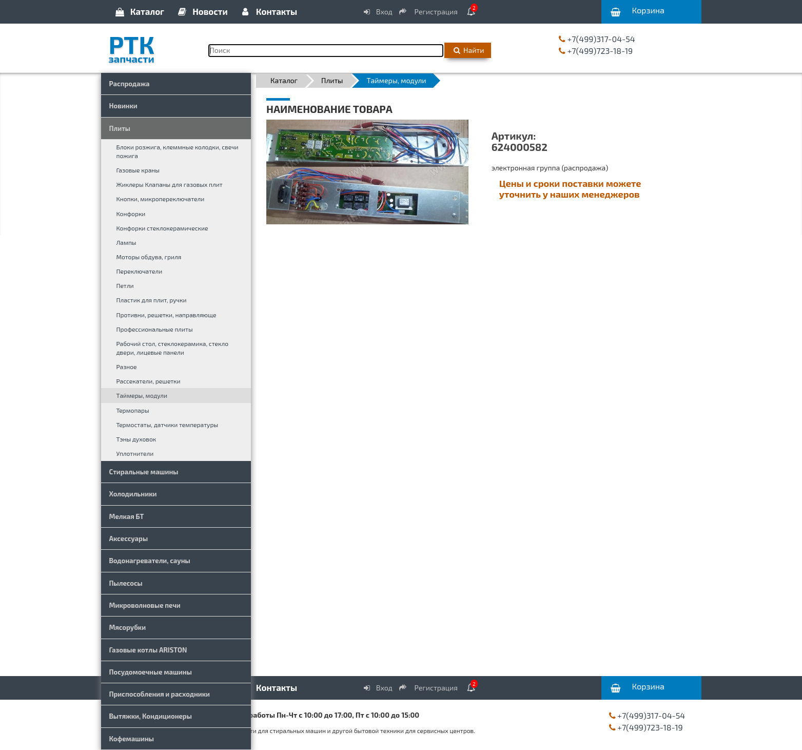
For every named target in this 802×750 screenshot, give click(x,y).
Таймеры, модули (141, 395)
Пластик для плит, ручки (151, 299)
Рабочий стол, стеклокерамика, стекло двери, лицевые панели (172, 348)
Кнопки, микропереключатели (160, 198)
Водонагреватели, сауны (149, 560)
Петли (125, 285)
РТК (151, 45)
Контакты (268, 11)
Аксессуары (128, 538)
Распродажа (129, 84)
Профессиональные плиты (154, 329)
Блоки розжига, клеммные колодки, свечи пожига (177, 151)
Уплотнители (135, 453)
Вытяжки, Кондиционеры (150, 716)
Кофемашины (131, 739)
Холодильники (133, 494)
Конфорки (131, 213)
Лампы (126, 242)
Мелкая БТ (126, 516)
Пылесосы (126, 583)
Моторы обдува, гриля (149, 256)
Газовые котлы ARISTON (148, 650)
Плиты (120, 128)
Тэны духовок (136, 439)
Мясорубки (127, 627)
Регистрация (429, 11)
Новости (202, 11)
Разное (126, 366)
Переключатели (139, 271)
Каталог (139, 11)
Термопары (132, 410)
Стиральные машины (144, 472)
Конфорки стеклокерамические (162, 228)
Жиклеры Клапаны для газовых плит (169, 184)
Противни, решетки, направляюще (166, 314)
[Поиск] (326, 50)
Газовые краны (138, 170)
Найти (468, 50)
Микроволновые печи (145, 605)
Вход (377, 11)
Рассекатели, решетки (148, 380)
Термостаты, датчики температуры (167, 424)
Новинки (123, 106)
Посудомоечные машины (150, 672)
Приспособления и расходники (159, 694)
